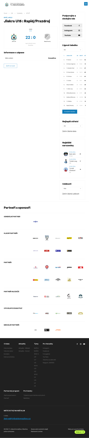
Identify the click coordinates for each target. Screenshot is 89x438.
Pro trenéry (28, 391)
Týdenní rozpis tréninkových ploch (34, 395)
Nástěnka (27, 398)
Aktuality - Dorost (24, 351)
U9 (35, 383)
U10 (35, 380)
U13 (35, 368)
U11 (35, 377)
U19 (35, 357)
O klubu (7, 344)
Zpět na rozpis (10, 66)
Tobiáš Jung (73, 161)
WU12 (35, 374)
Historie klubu (8, 348)
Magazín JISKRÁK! (48, 363)
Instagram (46, 348)
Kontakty (6, 354)
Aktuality (22, 344)
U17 (35, 360)
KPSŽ (28, 13)
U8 (35, 386)
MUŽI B (36, 351)
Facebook (46, 351)
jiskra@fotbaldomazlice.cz (17, 418)
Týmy (36, 344)
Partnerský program (12, 391)
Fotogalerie (46, 354)
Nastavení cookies (37, 431)
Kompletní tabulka (70, 112)
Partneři (6, 398)
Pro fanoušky (48, 344)
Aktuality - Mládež (24, 348)
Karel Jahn (72, 154)
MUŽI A (36, 348)
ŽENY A (36, 354)
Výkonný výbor (8, 351)
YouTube (45, 357)
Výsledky (20, 13)
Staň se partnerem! (10, 395)
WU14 (36, 365)
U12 (35, 371)
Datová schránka (9, 357)
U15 (12, 13)
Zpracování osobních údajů (39, 429)
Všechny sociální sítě (49, 360)
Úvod (5, 13)
